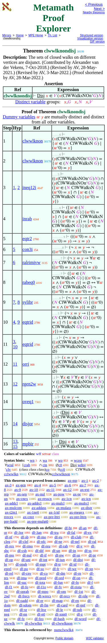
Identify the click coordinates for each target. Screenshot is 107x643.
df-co (44, 573)
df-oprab (22, 591)
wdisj (82, 465)
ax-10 (33, 489)
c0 (60, 465)
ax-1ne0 (33, 512)
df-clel (23, 541)
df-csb (22, 550)
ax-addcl (11, 503)
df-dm (60, 573)
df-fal (71, 532)
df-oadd (22, 600)
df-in (72, 550)
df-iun (60, 560)
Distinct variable (30, 101)
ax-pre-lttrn (78, 517)
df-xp (89, 569)
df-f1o (41, 587)
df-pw (59, 555)
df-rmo (28, 546)
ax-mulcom (13, 508)
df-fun (58, 582)
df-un (56, 550)
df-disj (78, 560)
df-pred (40, 578)
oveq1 (28, 401)
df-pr (92, 555)
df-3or (19, 532)
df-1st (78, 591)
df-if (43, 555)
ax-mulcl (57, 503)
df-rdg (83, 596)
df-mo (41, 537)
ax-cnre (28, 517)
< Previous (94, 4)
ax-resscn (45, 499)
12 (15, 384)
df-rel (9, 573)
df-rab (63, 546)
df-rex (9, 546)
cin (45, 465)
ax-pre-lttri (52, 517)
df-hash (59, 619)
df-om (61, 591)
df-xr (23, 610)
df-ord (59, 578)
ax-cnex (22, 499)
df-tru (54, 532)
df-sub (77, 610)
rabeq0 (29, 282)
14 (15, 423)
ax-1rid (54, 512)
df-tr (57, 564)
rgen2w (29, 384)
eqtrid (28, 322)
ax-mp (72, 480)
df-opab (21, 564)
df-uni (26, 560)
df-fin (44, 605)
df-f (90, 582)
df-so (40, 569)
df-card (62, 605)
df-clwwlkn (33, 623)
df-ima (22, 578)
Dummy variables (19, 116)
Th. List (52, 35)
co (47, 469)
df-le (59, 610)
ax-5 (52, 485)
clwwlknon (33, 141)
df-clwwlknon (62, 623)
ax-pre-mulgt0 (37, 521)
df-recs (65, 596)
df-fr (56, 569)
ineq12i (29, 187)
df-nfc (41, 541)
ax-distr (86, 508)
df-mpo (42, 591)
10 (15, 346)
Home (20, 35)
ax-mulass (63, 508)
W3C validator (95, 638)
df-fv (58, 587)
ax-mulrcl (81, 503)
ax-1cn (67, 499)
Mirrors (6, 35)
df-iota (40, 582)
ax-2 (95, 480)
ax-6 (67, 485)
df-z (80, 614)
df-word (80, 619)
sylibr (28, 302)
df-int (43, 560)
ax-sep (22, 494)
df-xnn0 (61, 614)
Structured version (91, 35)
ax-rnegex (76, 512)
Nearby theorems (94, 12)
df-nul (27, 555)
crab (27, 465)
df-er (39, 600)
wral (10, 465)
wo (60, 460)
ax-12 (67, 489)
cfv (8, 469)
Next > (99, 9)
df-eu (58, 537)
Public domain (64, 638)
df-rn (77, 573)
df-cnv (26, 573)
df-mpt (41, 564)
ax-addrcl (34, 503)
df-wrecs (44, 596)
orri (26, 364)
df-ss (88, 550)
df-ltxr (41, 610)
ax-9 (17, 489)
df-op (9, 560)
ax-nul (40, 494)
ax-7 (83, 485)
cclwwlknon (61, 474)
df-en (75, 600)
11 (15, 364)
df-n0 (41, 614)
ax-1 (85, 480)
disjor (28, 423)
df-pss (9, 555)
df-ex (88, 532)
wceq (78, 460)
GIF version (97, 41)
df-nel (75, 541)
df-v (79, 546)
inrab (27, 218)
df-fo (24, 587)
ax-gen (21, 485)
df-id (72, 564)
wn (32, 460)
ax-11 (50, 489)
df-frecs (23, 596)
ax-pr (77, 494)
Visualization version (90, 38)
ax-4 (37, 485)
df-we (72, 569)
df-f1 (8, 587)
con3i (28, 249)
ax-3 (8, 485)
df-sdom (25, 605)
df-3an (37, 532)
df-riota (76, 587)
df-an (82, 528)
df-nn (23, 614)
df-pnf (81, 605)
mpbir (28, 443)
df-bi (68, 528)
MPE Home (36, 35)
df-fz (21, 619)
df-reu (46, 546)
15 (15, 446)
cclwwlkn (11, 474)
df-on (76, 578)
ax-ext (84, 489)
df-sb (25, 537)
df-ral (92, 541)
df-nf (8, 537)
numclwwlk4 (63, 630)
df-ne (58, 541)
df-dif (39, 550)
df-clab (76, 537)
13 (15, 441)
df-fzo (39, 619)
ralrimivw (32, 262)
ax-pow (58, 494)
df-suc (22, 582)
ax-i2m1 (11, 512)
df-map (57, 600)
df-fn (75, 582)
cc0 (62, 469)
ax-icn (86, 499)
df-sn (76, 555)
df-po (24, 569)
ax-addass (39, 508)
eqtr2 (27, 238)
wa (45, 460)
